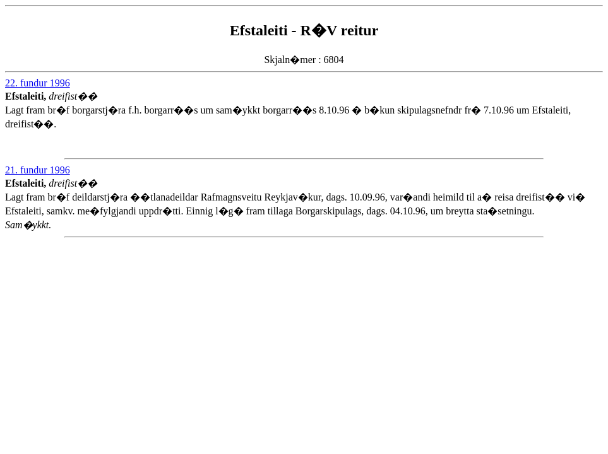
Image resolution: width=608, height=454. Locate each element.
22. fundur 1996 (37, 83)
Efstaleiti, (27, 96)
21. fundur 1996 (37, 170)
